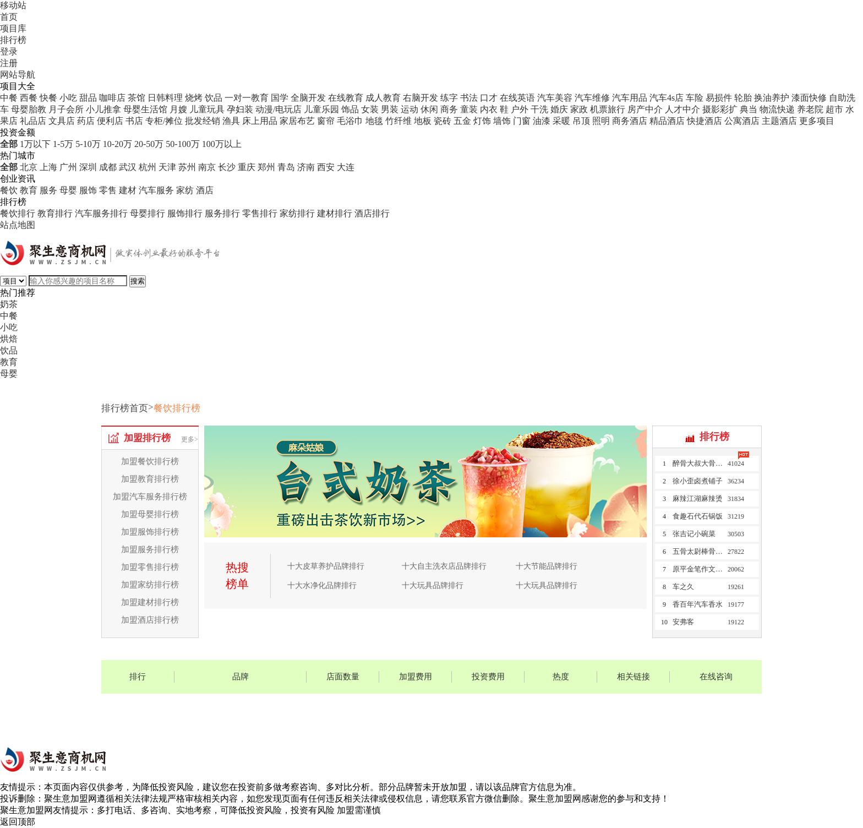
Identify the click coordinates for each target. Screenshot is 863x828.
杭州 (147, 167)
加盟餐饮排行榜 (150, 461)
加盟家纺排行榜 (150, 584)
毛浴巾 (350, 121)
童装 (469, 109)
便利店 (110, 121)
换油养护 (771, 97)
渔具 (231, 121)
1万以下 (35, 144)
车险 (694, 97)
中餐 (9, 97)
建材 (127, 190)
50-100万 (182, 144)
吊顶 (581, 121)
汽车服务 (156, 190)
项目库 (13, 28)
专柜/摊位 (164, 121)
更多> (189, 439)
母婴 (68, 190)
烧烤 (194, 97)
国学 (279, 97)
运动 (409, 109)
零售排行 (259, 213)
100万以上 (222, 144)
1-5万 (63, 144)
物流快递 (777, 109)
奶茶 (9, 304)
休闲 (429, 109)
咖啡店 (112, 97)
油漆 (541, 121)
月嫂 (178, 109)
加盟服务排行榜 (150, 549)
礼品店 (33, 121)
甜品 (88, 97)
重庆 (246, 167)
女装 (370, 109)
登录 (9, 51)
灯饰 (482, 121)
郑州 (266, 167)
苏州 (187, 167)
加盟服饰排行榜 (150, 531)
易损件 (719, 97)
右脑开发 (420, 97)
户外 (519, 109)
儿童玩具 (207, 109)
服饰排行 (185, 213)
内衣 (489, 109)
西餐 (28, 97)
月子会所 (66, 109)
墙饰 (502, 121)
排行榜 (13, 40)
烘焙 (9, 339)
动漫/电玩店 (278, 109)
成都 (108, 167)
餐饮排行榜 (177, 408)
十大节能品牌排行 (546, 566)
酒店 (205, 190)
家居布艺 (297, 121)
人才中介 (682, 109)
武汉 (127, 167)
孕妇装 (240, 109)
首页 (9, 16)
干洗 (539, 109)
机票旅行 (607, 109)
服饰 (88, 190)
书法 (469, 97)
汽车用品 (629, 97)
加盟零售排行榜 (150, 567)
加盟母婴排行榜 (150, 514)
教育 (28, 190)
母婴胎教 (28, 109)
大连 (345, 167)
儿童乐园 (321, 109)
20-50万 (148, 144)
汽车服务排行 (101, 213)
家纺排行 (297, 213)
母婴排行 (147, 213)
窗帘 (326, 121)
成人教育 (383, 97)
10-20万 (117, 144)
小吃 (68, 97)
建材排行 (334, 213)
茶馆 (136, 97)
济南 (306, 167)
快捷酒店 (704, 121)
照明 (601, 121)
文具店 (61, 121)
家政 (579, 109)
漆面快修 (809, 97)
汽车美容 (554, 97)
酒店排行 (372, 213)
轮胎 (743, 97)
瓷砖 (442, 121)
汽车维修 (592, 97)
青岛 (286, 167)
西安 (326, 167)
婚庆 (559, 109)
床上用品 (259, 121)
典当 (748, 109)
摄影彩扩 (720, 109)
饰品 (350, 109)
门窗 (522, 121)
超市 (834, 109)
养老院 (810, 109)
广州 (68, 167)
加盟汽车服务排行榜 (150, 496)
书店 (134, 121)
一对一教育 (247, 97)
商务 (449, 109)
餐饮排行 (17, 213)
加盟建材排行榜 (150, 602)
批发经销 (202, 121)
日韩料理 (165, 97)
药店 (86, 121)
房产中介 (645, 109)
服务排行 (222, 213)
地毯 (374, 121)
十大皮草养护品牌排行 (325, 566)
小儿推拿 (103, 109)
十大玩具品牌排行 (432, 585)
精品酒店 (667, 121)
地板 (423, 121)
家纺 (185, 190)
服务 (48, 190)
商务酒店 (629, 121)
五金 (462, 121)
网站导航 (17, 74)
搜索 (137, 281)
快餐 (48, 97)
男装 (389, 109)
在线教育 (345, 97)
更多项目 (816, 121)
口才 (489, 97)
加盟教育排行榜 (150, 479)
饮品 (213, 97)
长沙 (227, 167)
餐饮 (9, 190)
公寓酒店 (742, 121)
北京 (28, 167)
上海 (48, 167)
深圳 (88, 167)
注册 (9, 63)
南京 (207, 167)
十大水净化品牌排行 (322, 585)
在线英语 (517, 97)
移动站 (13, 5)
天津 (167, 167)
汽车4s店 (666, 97)
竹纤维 (398, 121)
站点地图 (17, 225)
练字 (449, 97)
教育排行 (55, 213)
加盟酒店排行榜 (150, 619)
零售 (108, 190)
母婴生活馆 (145, 109)
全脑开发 (308, 97)
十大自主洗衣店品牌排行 (444, 566)
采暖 (561, 121)
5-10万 (87, 144)
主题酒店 (779, 121)
